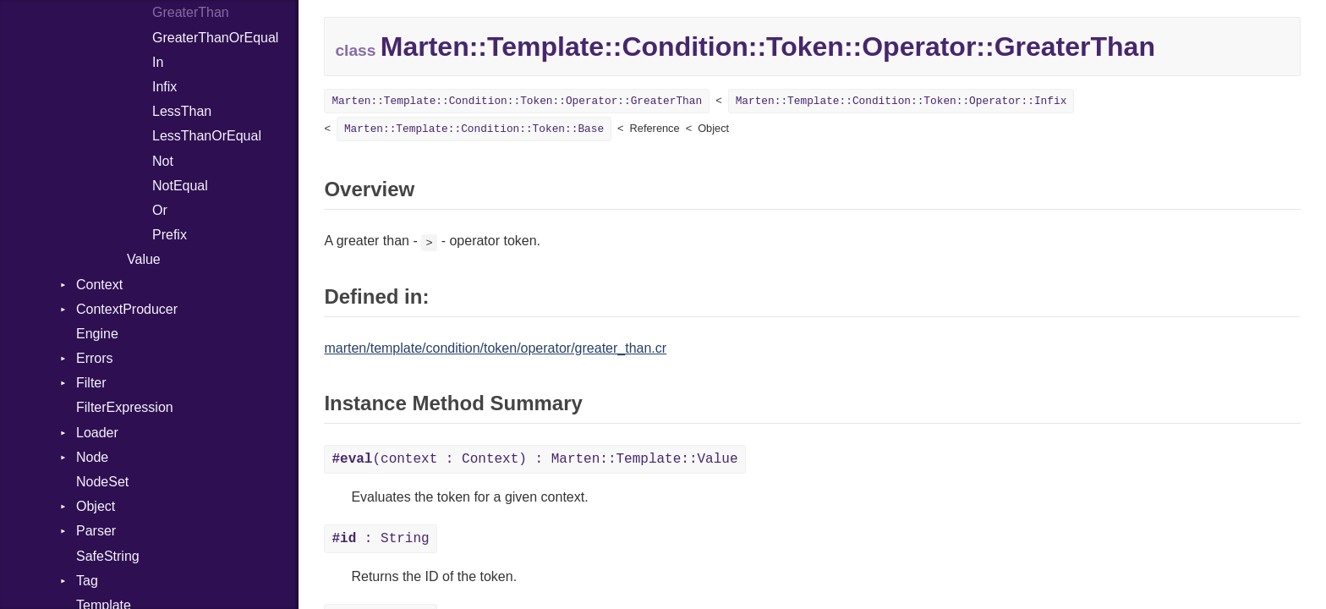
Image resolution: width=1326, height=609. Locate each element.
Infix (164, 87)
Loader (97, 432)
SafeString (108, 556)
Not (162, 161)
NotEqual (180, 185)
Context (99, 284)
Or (159, 210)
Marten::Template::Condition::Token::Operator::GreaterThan (517, 101)
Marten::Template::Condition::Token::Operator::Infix (901, 101)
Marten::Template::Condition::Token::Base (474, 129)
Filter (91, 383)
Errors (94, 358)
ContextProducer (127, 309)
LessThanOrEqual (206, 136)
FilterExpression (124, 407)
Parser (96, 531)
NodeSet (102, 482)
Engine (97, 333)
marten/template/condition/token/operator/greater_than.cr (495, 348)
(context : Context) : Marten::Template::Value (534, 459)
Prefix (169, 235)
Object (95, 506)
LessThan (181, 111)
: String (380, 538)
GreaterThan (190, 12)
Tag (87, 580)
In (157, 62)
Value (144, 259)
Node (92, 457)
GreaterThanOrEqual (215, 37)
